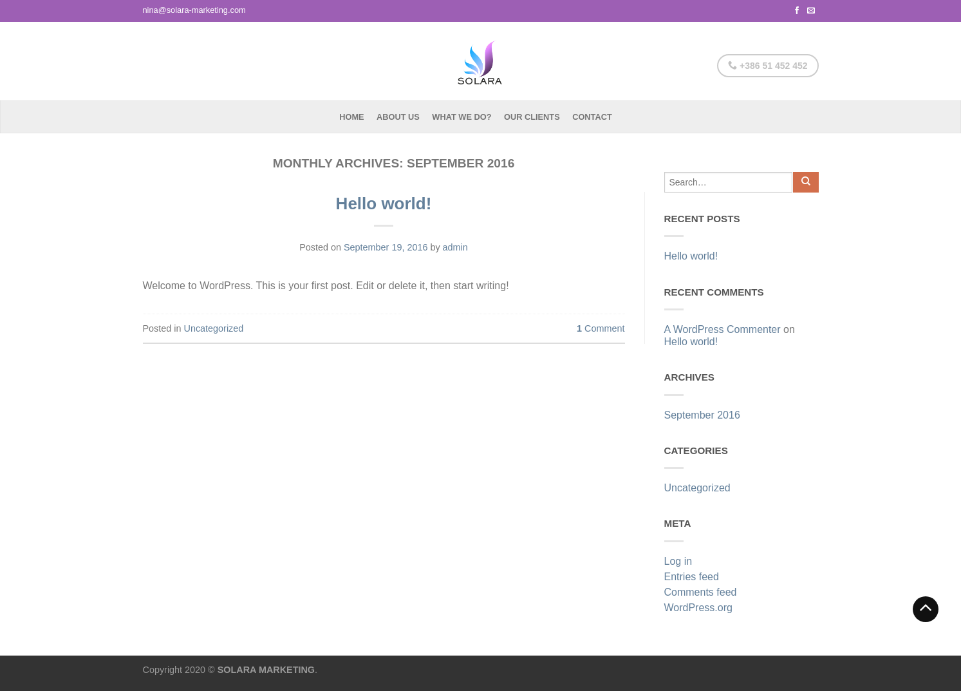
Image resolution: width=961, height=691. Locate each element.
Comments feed (700, 592)
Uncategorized (214, 328)
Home (351, 117)
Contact (592, 117)
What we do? (461, 117)
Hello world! (384, 203)
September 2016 (702, 415)
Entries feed (691, 576)
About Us (398, 117)
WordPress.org (698, 607)
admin (455, 247)
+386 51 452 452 (767, 66)
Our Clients (532, 117)
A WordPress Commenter (722, 329)
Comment (600, 328)
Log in (678, 561)
